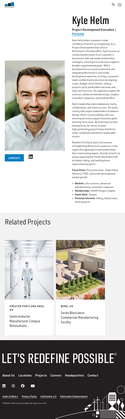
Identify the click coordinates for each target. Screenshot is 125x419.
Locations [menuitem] (25, 375)
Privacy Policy (29, 396)
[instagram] (16, 386)
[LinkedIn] (6, 386)
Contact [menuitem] (92, 375)
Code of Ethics (10, 396)
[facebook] (25, 386)
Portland (78, 34)
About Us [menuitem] (8, 375)
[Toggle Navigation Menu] (119, 5)
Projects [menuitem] (41, 375)
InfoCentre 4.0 (48, 396)
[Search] (113, 5)
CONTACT (14, 158)
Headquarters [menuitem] (74, 375)
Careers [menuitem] (56, 375)
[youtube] (33, 386)
